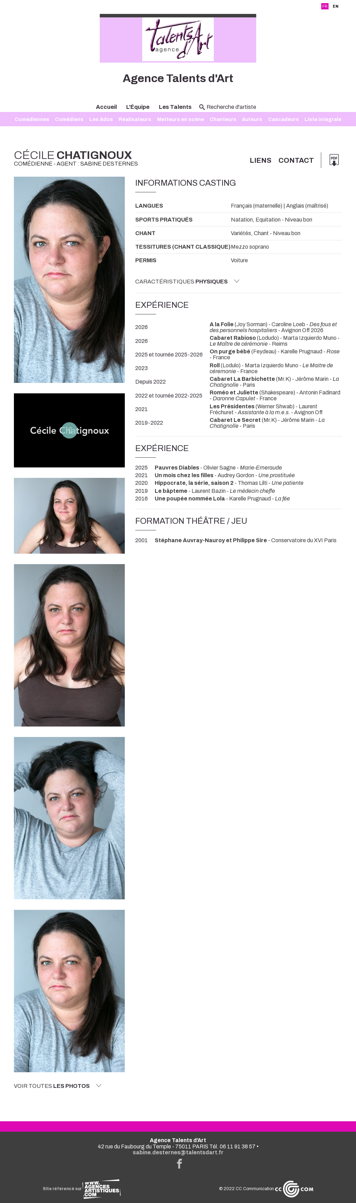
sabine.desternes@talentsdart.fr (178, 1152)
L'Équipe (137, 107)
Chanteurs (223, 119)
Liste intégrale (323, 119)
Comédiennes (32, 119)
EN (335, 6)
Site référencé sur (82, 1188)
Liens (261, 160)
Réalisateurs (135, 119)
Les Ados (101, 119)
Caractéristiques (187, 281)
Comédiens (69, 119)
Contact (296, 160)
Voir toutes (58, 1086)
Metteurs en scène (180, 119)
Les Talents (175, 107)
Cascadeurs (283, 119)
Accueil (106, 107)
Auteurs (252, 119)
